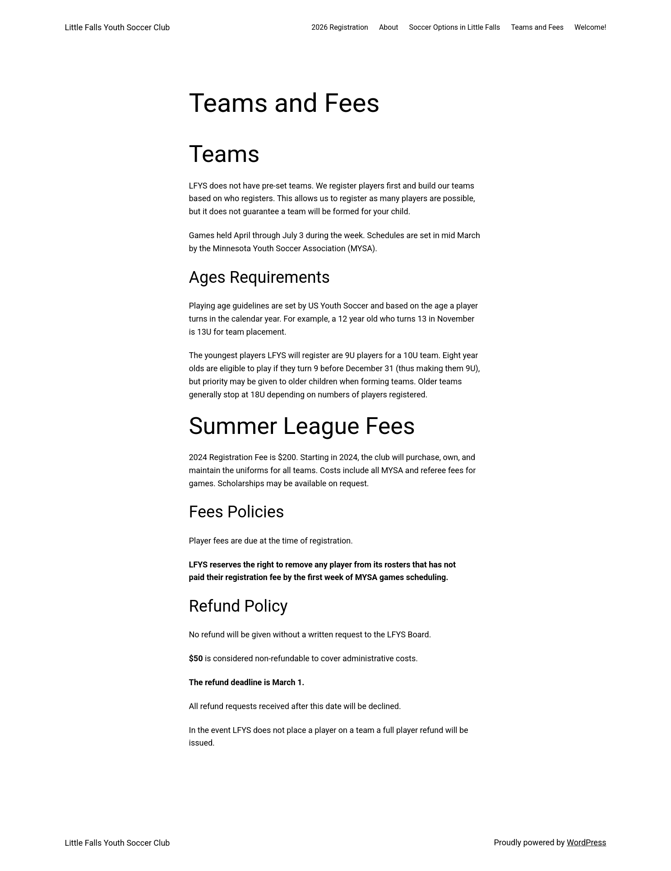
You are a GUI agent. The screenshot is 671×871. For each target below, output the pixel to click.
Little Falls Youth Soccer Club (117, 27)
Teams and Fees (537, 27)
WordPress (586, 842)
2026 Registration (339, 27)
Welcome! (590, 27)
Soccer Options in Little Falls (454, 27)
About (388, 27)
